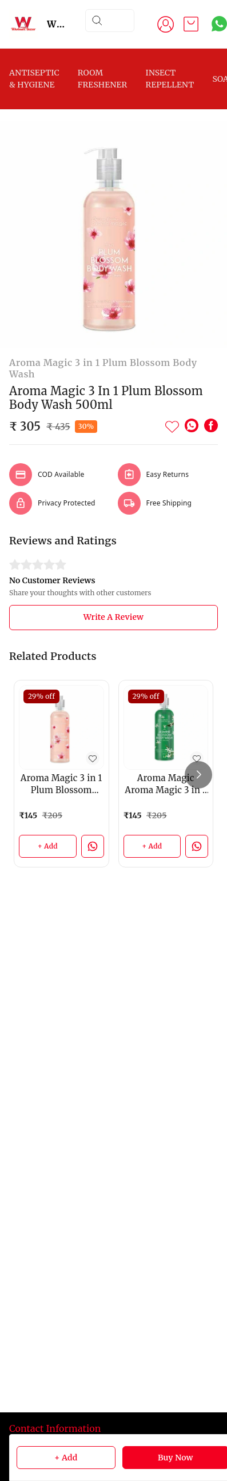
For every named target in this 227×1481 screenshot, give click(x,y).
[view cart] (191, 24)
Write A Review (113, 617)
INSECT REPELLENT (169, 78)
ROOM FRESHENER (103, 78)
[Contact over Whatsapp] (219, 23)
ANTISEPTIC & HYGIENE (34, 78)
